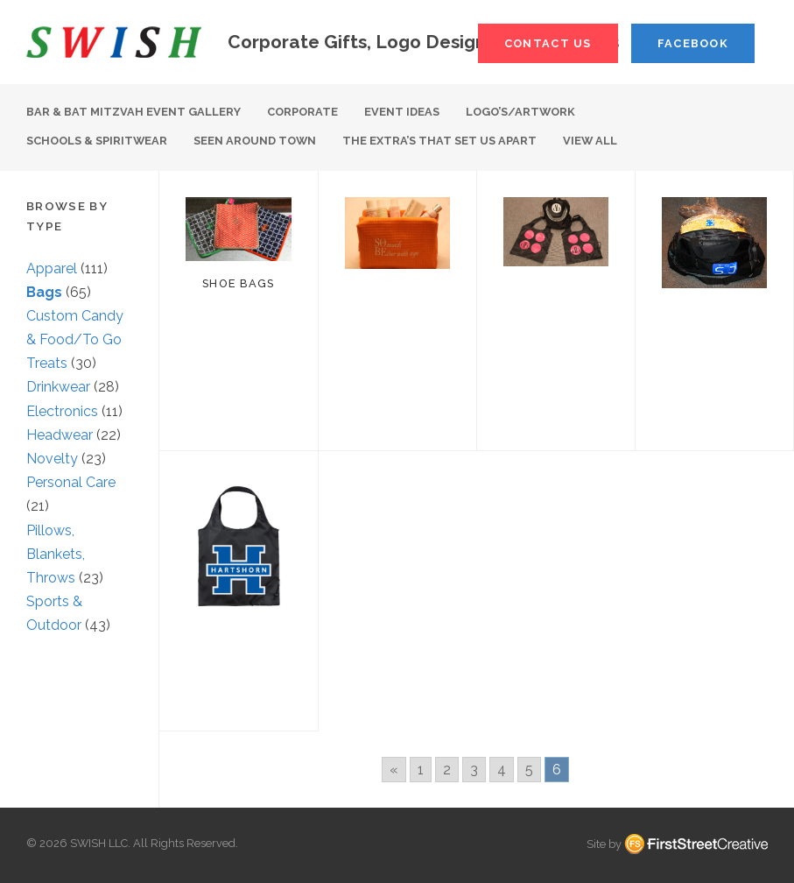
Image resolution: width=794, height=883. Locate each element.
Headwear (59, 435)
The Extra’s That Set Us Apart (439, 140)
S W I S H (113, 42)
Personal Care (71, 482)
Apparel (51, 268)
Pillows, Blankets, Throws (55, 554)
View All (590, 140)
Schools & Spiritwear (96, 140)
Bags (44, 292)
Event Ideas (401, 111)
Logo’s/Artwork (520, 111)
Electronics (62, 411)
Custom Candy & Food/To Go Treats (74, 339)
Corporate (302, 111)
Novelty (52, 458)
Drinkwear (58, 386)
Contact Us (548, 43)
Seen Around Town (254, 140)
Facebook (692, 43)
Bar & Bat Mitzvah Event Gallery (133, 111)
